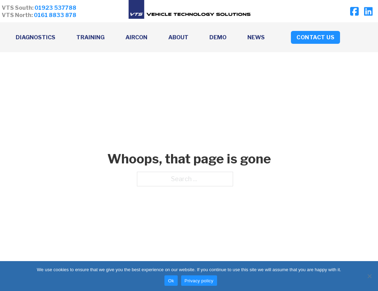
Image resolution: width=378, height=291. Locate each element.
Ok (171, 280)
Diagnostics (35, 37)
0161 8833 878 (55, 15)
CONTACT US (315, 37)
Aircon (136, 37)
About (178, 37)
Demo (217, 37)
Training (90, 37)
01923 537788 (55, 8)
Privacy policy (199, 280)
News (256, 37)
